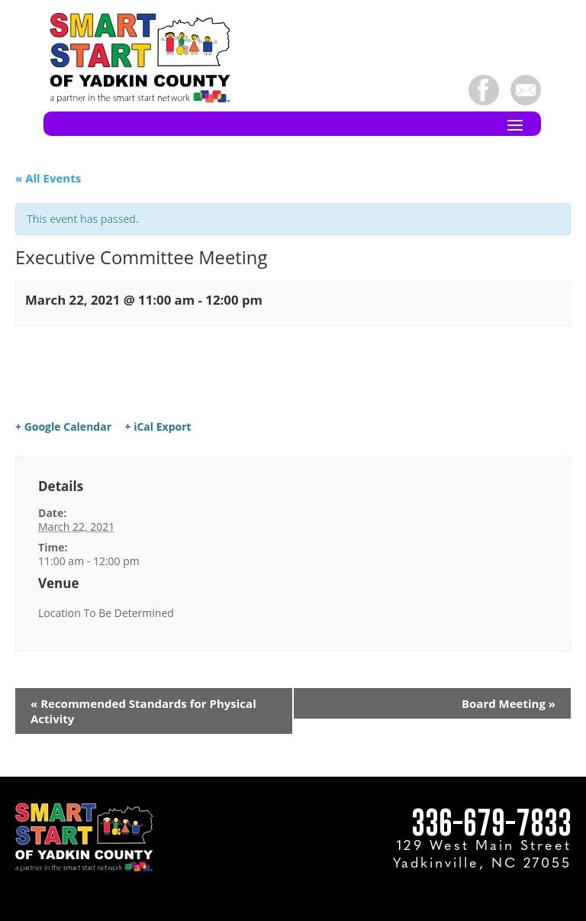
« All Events (48, 178)
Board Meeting (508, 703)
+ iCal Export (158, 427)
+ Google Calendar (63, 427)
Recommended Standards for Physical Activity (143, 711)
